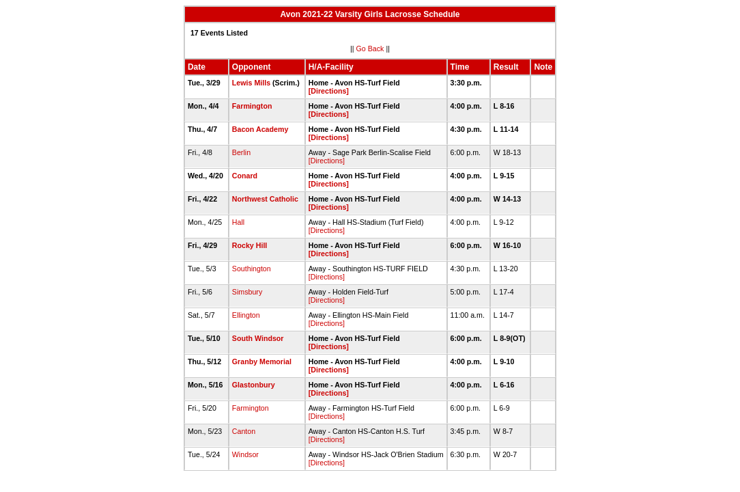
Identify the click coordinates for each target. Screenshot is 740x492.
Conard (244, 176)
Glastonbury (253, 385)
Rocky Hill (250, 245)
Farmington (252, 106)
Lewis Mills (251, 83)
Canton (243, 431)
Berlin (241, 152)
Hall (238, 222)
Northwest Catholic (265, 199)
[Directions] (329, 91)
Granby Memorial (261, 361)
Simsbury (247, 292)
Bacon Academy (260, 129)
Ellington (246, 315)
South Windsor (258, 338)
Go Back (370, 48)
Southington (251, 268)
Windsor (245, 454)
